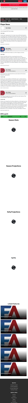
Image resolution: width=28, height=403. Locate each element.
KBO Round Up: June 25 (6, 316)
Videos (14, 399)
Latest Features (14, 18)
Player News (14, 397)
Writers (14, 396)
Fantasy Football (14, 384)
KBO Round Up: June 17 (6, 345)
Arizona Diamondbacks (10, 71)
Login (25, 1)
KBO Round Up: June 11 (6, 373)
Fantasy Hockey (14, 389)
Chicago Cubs (9, 49)
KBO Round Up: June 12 (6, 359)
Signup (20, 1)
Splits (9, 20)
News (2, 18)
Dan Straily (8, 28)
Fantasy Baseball (14, 386)
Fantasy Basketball (14, 388)
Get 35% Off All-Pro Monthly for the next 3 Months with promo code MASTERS (14, 8)
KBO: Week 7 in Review (6, 330)
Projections (4, 20)
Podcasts (14, 401)
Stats (21, 18)
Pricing (14, 394)
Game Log (7, 18)
